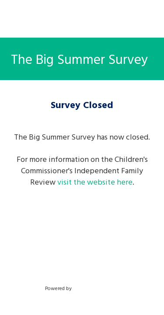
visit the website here (95, 182)
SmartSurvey (97, 288)
